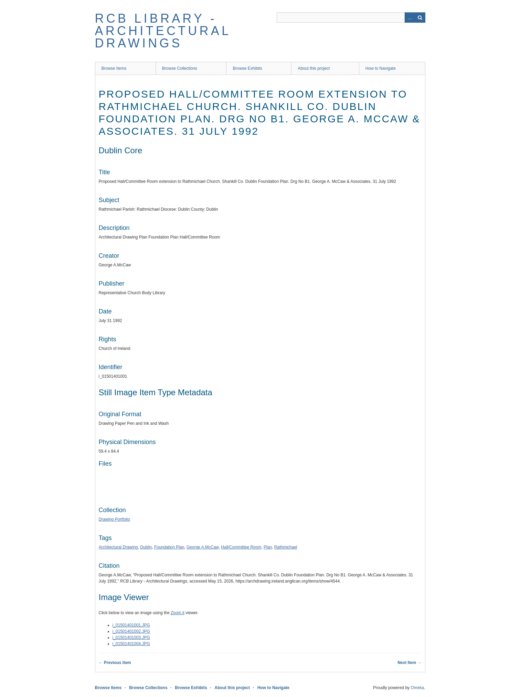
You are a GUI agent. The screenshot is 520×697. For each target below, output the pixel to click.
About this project (314, 68)
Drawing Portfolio (114, 519)
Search (420, 17)
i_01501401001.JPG (131, 625)
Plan (268, 547)
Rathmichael (285, 547)
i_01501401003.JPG (131, 637)
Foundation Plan (169, 547)
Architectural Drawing (118, 547)
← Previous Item (115, 662)
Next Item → (409, 662)
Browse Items (114, 68)
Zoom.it (177, 612)
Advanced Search (410, 17)
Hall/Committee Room (241, 547)
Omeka (417, 687)
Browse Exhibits (247, 68)
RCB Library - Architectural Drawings (163, 30)
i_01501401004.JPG (131, 643)
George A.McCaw (203, 547)
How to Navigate (380, 68)
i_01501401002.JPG (131, 631)
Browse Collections (179, 68)
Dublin (146, 547)
